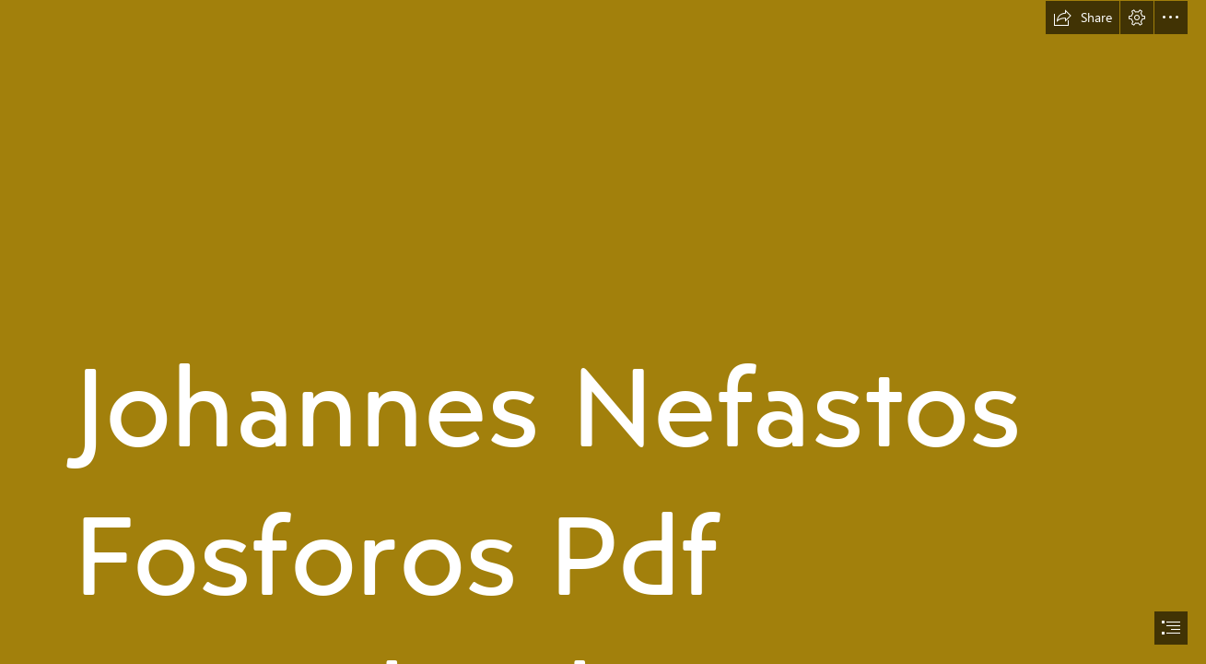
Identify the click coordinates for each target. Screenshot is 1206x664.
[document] (603, 332)
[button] (1082, 17)
